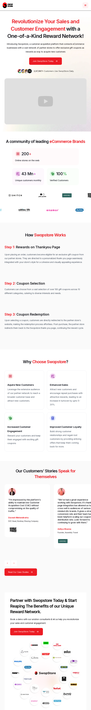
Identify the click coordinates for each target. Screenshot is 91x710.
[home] (8, 5)
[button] (85, 5)
